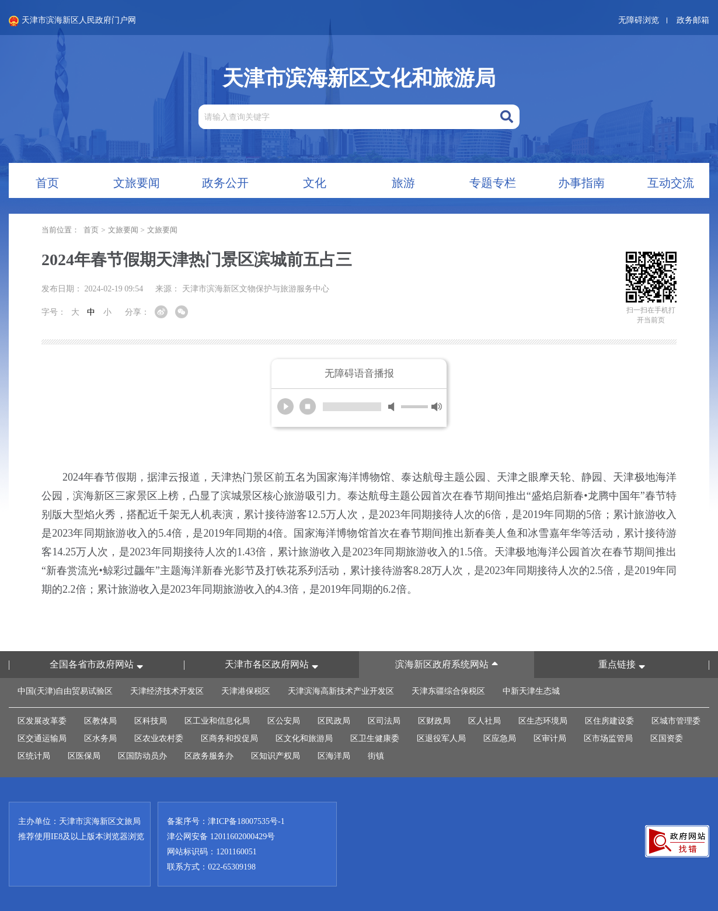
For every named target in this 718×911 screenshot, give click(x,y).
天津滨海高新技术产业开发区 (341, 691)
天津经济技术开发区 (167, 691)
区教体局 (100, 721)
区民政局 (334, 721)
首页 (91, 229)
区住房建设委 (609, 721)
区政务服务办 (208, 756)
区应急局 (499, 738)
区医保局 (84, 756)
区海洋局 (334, 756)
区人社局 (484, 721)
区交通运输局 (42, 738)
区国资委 (666, 738)
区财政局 (434, 721)
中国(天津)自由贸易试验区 (65, 691)
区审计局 (550, 738)
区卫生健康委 (374, 738)
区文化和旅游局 (304, 738)
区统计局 (34, 756)
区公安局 (283, 721)
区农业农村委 (158, 738)
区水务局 (100, 738)
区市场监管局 (608, 738)
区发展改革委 (42, 721)
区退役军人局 (441, 738)
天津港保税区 (245, 691)
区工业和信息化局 (217, 721)
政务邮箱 (693, 20)
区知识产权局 (275, 756)
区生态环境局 (542, 721)
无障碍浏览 (638, 20)
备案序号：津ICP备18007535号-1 (225, 821)
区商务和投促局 (229, 738)
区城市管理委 (675, 721)
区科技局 (150, 721)
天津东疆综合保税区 (448, 691)
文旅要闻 (123, 229)
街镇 (376, 756)
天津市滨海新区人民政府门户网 (72, 21)
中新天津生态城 (531, 691)
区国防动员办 (142, 756)
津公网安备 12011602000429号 (221, 836)
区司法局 (384, 721)
